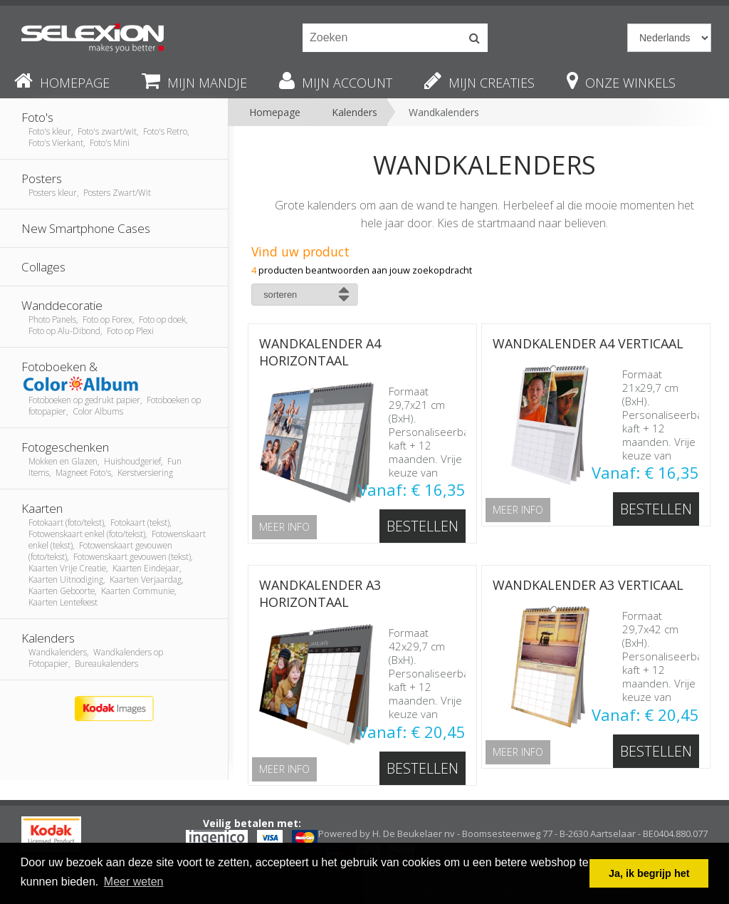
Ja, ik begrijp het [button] (649, 873)
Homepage (274, 112)
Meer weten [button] (134, 882)
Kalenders (354, 112)
